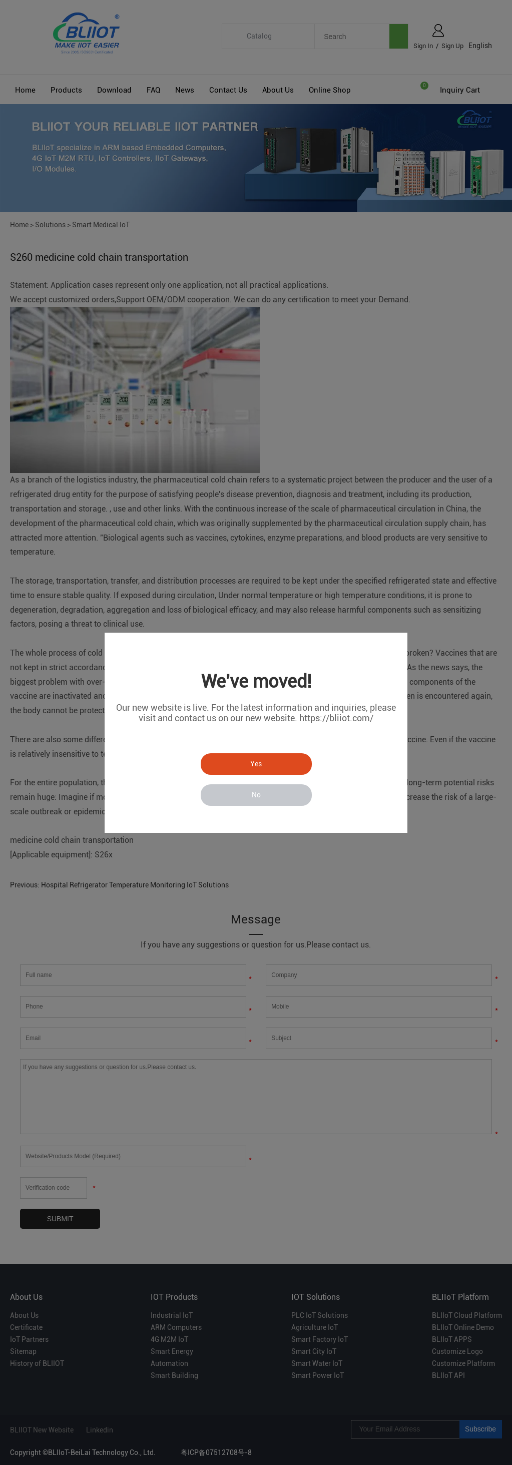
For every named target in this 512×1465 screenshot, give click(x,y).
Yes (256, 764)
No (256, 795)
